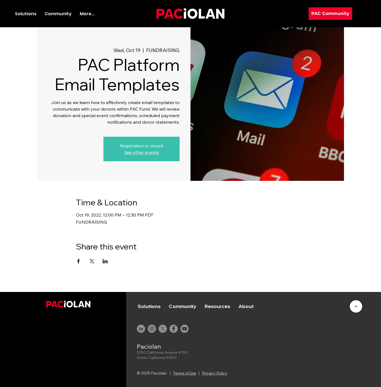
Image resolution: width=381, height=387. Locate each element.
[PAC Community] (330, 13)
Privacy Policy (214, 373)
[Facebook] (174, 329)
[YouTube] (184, 329)
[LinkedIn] (141, 329)
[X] (163, 329)
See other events (141, 152)
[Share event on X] (91, 261)
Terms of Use (184, 373)
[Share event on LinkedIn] (105, 261)
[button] (58, 14)
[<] (356, 306)
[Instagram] (152, 329)
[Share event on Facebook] (78, 261)
